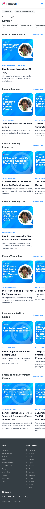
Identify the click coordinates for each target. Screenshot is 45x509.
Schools (4, 456)
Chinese (30, 469)
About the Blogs (7, 453)
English (29, 463)
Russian (30, 481)
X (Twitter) (30, 453)
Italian (29, 487)
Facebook (30, 450)
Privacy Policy (17, 501)
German (30, 472)
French (29, 478)
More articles (38, 34)
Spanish (30, 466)
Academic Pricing (7, 463)
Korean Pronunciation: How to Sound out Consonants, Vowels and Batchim (17, 416)
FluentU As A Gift (7, 466)
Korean (4, 120)
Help (3, 481)
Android (4, 475)
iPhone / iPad (6, 472)
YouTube (30, 459)
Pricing (4, 459)
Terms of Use (6, 501)
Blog (10, 17)
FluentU (4, 17)
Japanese (30, 475)
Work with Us (6, 478)
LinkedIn (30, 456)
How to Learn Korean (10, 26)
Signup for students (8, 469)
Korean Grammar (26, 26)
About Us (5, 450)
